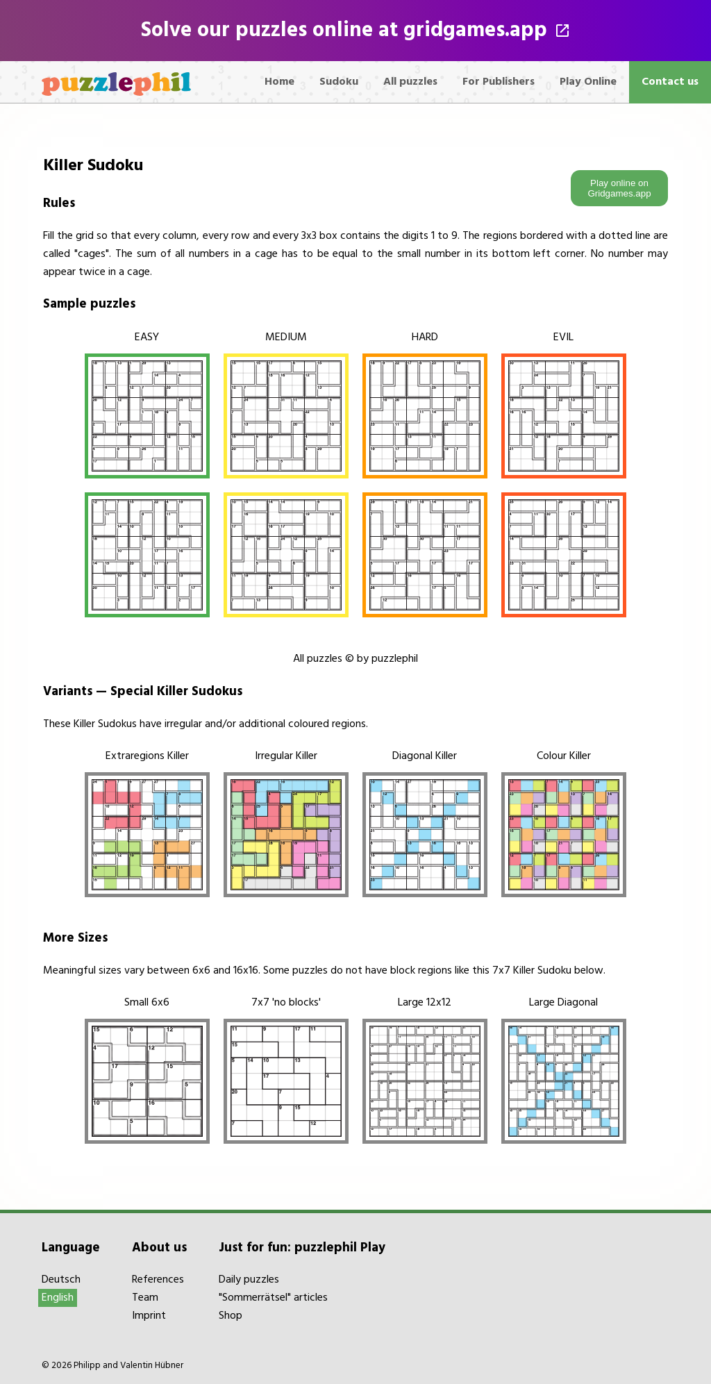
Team (145, 1298)
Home (279, 82)
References (158, 1280)
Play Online (588, 82)
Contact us (670, 82)
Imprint (149, 1316)
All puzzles (410, 82)
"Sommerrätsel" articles (273, 1298)
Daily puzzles (249, 1280)
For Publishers (498, 82)
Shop (230, 1316)
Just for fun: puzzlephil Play (302, 1247)
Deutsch (61, 1280)
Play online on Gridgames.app (619, 188)
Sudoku (338, 82)
